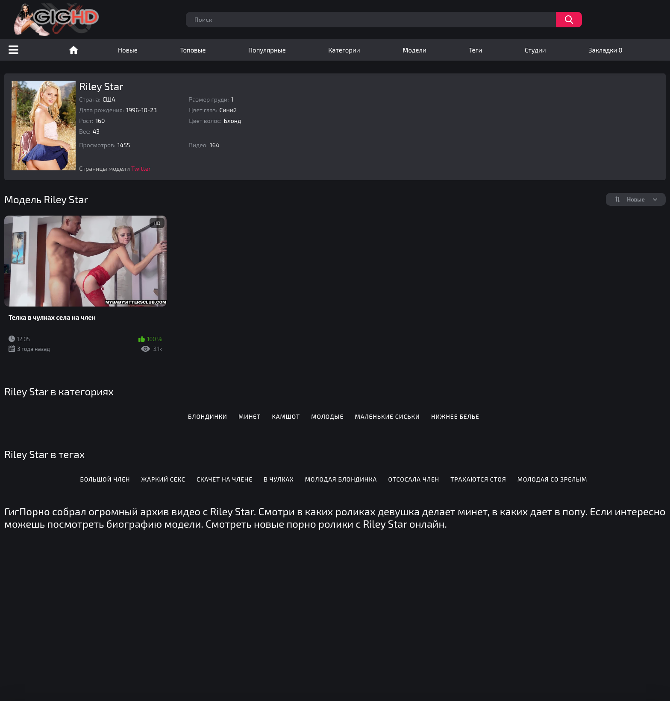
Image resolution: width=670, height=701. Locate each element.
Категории (344, 50)
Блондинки (207, 416)
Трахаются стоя (478, 479)
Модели (414, 50)
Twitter (141, 168)
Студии (535, 50)
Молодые (327, 416)
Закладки (605, 50)
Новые (128, 50)
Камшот (286, 416)
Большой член (105, 479)
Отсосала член (413, 479)
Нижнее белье (455, 416)
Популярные (267, 50)
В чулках (279, 479)
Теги (475, 50)
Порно (73, 50)
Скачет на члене (225, 479)
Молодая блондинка (341, 479)
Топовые (193, 50)
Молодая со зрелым (552, 479)
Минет (249, 416)
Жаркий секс (163, 479)
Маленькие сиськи (387, 416)
